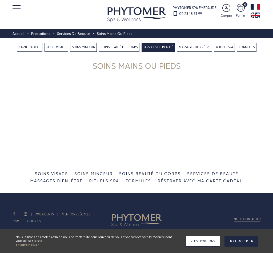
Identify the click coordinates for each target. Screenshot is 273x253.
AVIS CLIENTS (44, 214)
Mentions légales (76, 214)
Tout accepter (241, 241)
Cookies (34, 221)
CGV (16, 221)
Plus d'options (203, 241)
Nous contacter (247, 219)
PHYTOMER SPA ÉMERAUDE (194, 8)
